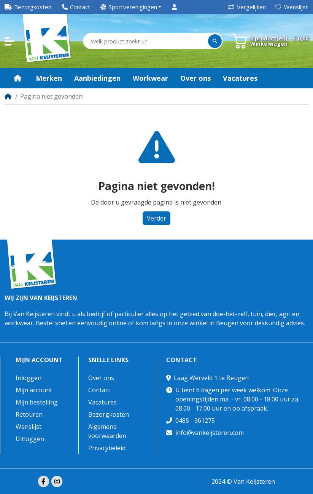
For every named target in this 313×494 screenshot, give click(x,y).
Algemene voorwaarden (107, 431)
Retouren (29, 414)
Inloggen (28, 378)
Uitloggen (30, 439)
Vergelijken (247, 7)
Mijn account (39, 360)
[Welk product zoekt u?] (146, 41)
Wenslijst (291, 7)
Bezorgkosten (108, 414)
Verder (156, 218)
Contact (99, 390)
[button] (131, 7)
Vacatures (102, 402)
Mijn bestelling (37, 402)
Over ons (101, 378)
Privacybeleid (107, 448)
